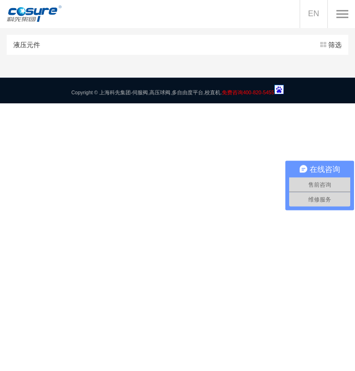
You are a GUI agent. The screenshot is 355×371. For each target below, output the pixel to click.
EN (313, 13)
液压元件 (177, 45)
